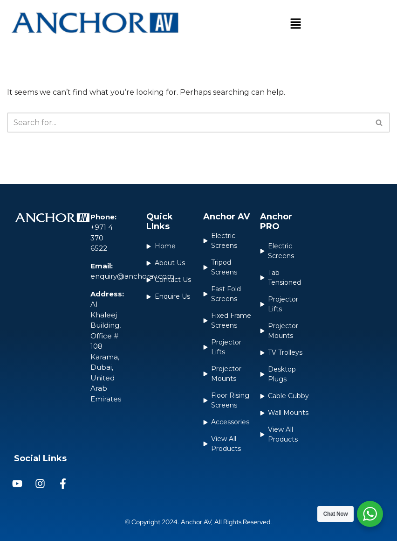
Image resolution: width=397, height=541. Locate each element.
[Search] (188, 122)
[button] (295, 24)
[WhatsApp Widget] (370, 514)
